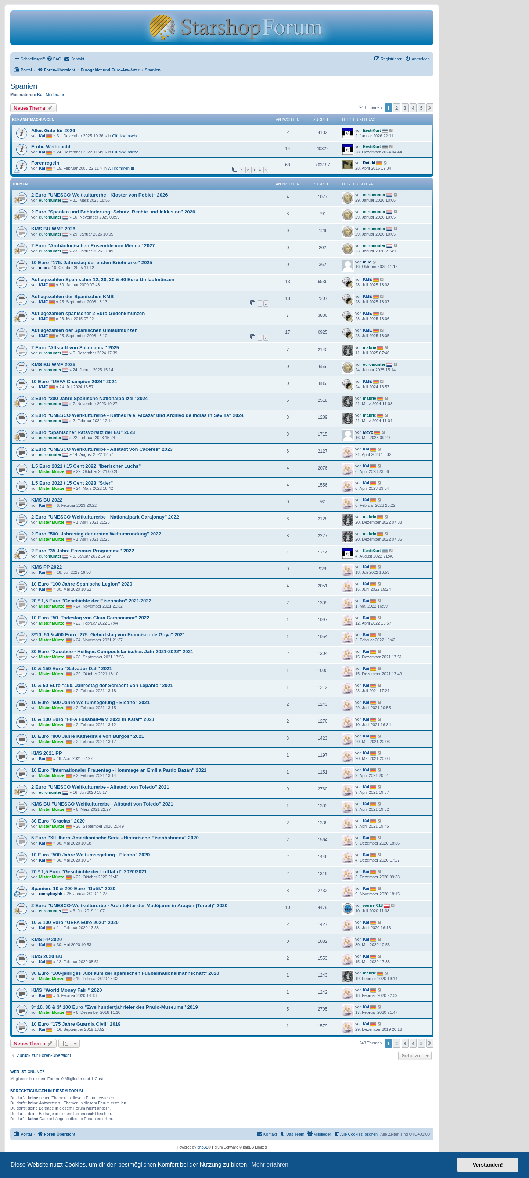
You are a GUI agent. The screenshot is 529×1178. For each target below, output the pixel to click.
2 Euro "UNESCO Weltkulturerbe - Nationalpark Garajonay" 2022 (105, 517)
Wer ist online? (27, 1071)
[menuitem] (54, 58)
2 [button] (396, 108)
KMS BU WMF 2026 (53, 228)
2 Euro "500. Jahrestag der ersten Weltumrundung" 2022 (96, 534)
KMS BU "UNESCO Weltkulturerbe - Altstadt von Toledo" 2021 (102, 804)
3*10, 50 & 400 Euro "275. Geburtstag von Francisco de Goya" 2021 (108, 634)
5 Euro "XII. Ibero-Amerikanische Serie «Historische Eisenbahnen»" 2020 (115, 838)
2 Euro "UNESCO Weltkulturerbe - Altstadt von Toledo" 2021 (100, 787)
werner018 (373, 905)
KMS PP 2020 (46, 939)
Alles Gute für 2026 (53, 130)
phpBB (202, 1147)
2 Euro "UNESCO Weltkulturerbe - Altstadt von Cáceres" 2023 (102, 449)
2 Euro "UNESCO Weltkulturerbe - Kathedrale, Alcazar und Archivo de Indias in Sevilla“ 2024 (137, 415)
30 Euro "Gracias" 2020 (58, 821)
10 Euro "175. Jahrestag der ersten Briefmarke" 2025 (91, 262)
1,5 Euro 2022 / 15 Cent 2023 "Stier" (72, 483)
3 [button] (405, 108)
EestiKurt (372, 130)
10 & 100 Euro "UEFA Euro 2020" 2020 (75, 922)
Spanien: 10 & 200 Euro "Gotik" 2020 (73, 888)
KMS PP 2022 (46, 567)
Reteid (369, 162)
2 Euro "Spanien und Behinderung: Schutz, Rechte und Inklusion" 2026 (113, 212)
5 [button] (421, 108)
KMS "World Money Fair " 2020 (66, 990)
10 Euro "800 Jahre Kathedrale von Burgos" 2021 (87, 736)
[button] (429, 107)
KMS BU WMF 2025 (53, 364)
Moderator (55, 94)
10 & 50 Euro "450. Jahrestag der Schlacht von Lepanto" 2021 (102, 685)
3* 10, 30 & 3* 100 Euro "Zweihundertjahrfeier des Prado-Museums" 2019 (114, 1007)
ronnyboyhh (50, 893)
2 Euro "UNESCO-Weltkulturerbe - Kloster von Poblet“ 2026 (99, 195)
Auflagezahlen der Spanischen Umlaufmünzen (84, 330)
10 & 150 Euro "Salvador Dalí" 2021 (71, 668)
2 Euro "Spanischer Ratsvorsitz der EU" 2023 (83, 432)
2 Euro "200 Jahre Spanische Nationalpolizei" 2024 (89, 398)
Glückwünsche (125, 136)
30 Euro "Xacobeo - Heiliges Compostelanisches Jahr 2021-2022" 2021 (112, 651)
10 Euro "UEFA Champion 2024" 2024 (74, 381)
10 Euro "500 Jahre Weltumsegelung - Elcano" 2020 (90, 854)
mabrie (369, 347)
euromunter (50, 200)
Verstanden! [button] (488, 1165)
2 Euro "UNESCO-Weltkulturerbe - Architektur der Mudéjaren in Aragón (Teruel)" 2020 (129, 905)
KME (43, 285)
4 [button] (413, 108)
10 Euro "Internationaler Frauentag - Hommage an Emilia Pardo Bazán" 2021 (118, 770)
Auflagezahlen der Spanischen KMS (72, 296)
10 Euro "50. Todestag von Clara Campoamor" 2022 (90, 617)
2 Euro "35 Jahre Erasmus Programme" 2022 (82, 550)
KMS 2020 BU (46, 956)
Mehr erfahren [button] (269, 1164)
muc (43, 267)
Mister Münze (52, 471)
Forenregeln (45, 163)
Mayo (368, 432)
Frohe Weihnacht (51, 146)
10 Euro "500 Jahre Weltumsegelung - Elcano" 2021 (90, 702)
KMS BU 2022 (46, 500)
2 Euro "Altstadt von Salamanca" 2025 (75, 347)
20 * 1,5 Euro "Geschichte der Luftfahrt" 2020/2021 (89, 871)
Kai (40, 94)
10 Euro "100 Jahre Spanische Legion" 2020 (81, 584)
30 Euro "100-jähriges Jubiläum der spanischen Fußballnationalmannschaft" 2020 (125, 973)
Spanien (23, 86)
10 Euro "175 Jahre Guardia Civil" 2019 (75, 1024)
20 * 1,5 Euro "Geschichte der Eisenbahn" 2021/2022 (91, 601)
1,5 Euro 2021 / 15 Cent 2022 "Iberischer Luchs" (86, 466)
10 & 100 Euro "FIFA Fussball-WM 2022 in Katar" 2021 (92, 719)
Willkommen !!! (121, 168)
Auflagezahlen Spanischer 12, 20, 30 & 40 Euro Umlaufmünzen (102, 279)
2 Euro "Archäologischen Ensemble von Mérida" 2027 (93, 245)
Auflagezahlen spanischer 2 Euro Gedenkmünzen (88, 313)
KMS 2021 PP (46, 753)
